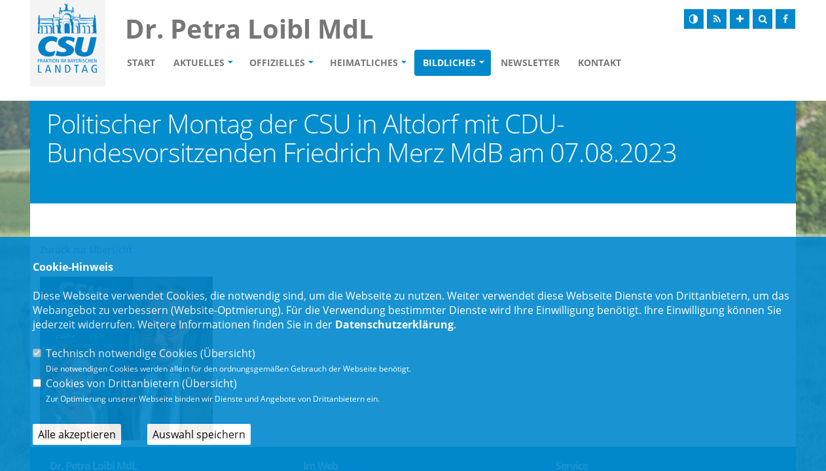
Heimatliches (364, 62)
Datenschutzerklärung (394, 324)
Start (141, 62)
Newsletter (530, 62)
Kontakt (599, 62)
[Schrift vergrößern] (739, 19)
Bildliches (449, 62)
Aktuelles (198, 62)
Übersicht (228, 353)
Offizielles (277, 62)
